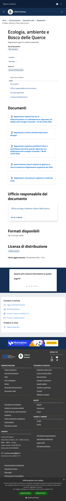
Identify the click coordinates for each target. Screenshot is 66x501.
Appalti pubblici (42, 384)
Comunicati (40, 408)
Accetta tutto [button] (25, 493)
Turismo (39, 391)
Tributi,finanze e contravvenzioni (15, 411)
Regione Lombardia (9, 4)
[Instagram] (52, 360)
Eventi (39, 424)
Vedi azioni (13, 61)
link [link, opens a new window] (52, 489)
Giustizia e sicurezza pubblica (14, 408)
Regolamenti (41, 20)
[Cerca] (62, 12)
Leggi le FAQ (41, 443)
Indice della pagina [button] (16, 77)
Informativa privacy (10, 469)
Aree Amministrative (11, 373)
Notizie (39, 404)
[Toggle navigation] (4, 11)
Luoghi (39, 421)
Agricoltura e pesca (10, 426)
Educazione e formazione (12, 404)
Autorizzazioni (9, 422)
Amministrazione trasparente (14, 465)
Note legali (8, 472)
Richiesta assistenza (43, 446)
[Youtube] (57, 357)
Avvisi (39, 411)
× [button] (64, 479)
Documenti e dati (28, 20)
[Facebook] (52, 357)
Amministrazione (14, 20)
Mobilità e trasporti (43, 394)
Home (4, 20)
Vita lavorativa (41, 377)
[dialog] (33, 489)
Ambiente (7, 415)
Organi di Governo (10, 370)
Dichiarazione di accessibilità (13, 476)
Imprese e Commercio (44, 380)
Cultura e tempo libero (44, 373)
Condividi (13, 57)
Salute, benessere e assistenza (14, 418)
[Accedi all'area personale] (57, 4)
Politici (6, 384)
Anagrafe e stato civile (44, 370)
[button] (33, 498)
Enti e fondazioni (10, 380)
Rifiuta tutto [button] (40, 493)
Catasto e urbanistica (44, 387)
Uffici (6, 377)
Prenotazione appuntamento (46, 435)
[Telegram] (57, 360)
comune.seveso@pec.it (12, 453)
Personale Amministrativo (13, 387)
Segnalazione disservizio (45, 439)
